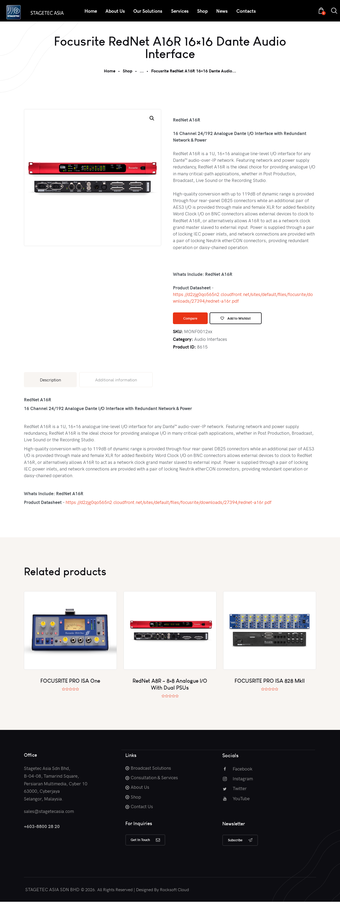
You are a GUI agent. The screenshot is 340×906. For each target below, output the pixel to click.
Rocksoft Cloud (174, 893)
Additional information (116, 382)
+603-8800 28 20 (42, 828)
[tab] (50, 382)
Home (109, 70)
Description (50, 382)
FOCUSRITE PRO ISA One (70, 683)
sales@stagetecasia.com (49, 813)
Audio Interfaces (210, 341)
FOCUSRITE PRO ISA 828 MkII (270, 683)
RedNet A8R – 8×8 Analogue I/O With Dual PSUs (170, 687)
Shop (127, 70)
